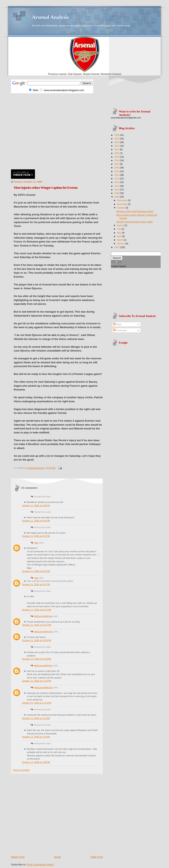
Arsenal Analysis (50, 17)
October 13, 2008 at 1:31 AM (36, 718)
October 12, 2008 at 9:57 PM (36, 584)
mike (36, 542)
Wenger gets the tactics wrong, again (135, 221)
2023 (117, 142)
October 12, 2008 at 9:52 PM (36, 536)
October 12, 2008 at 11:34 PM (36, 703)
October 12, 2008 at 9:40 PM (36, 505)
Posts (117, 324)
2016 (117, 167)
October (121, 208)
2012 (117, 182)
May (119, 232)
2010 (117, 189)
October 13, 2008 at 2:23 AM (36, 737)
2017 (117, 164)
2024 (117, 138)
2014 (117, 175)
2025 (117, 135)
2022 (117, 146)
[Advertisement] (37, 130)
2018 (117, 160)
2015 (117, 171)
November (122, 204)
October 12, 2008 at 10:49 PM (36, 659)
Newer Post (17, 856)
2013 (117, 178)
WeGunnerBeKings (43, 616)
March (120, 240)
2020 (117, 153)
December (122, 200)
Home (57, 856)
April (119, 236)
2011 (117, 186)
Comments (120, 330)
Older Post (97, 856)
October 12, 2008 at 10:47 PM (36, 625)
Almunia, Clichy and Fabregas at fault (135, 211)
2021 (117, 149)
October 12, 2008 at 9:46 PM (36, 520)
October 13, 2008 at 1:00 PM (36, 762)
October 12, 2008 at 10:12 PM (36, 610)
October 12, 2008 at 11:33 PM (36, 681)
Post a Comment (21, 770)
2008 (117, 197)
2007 (117, 247)
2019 (117, 157)
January (121, 243)
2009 (117, 193)
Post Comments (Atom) (40, 864)
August (120, 225)
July (119, 229)
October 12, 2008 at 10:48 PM (36, 640)
